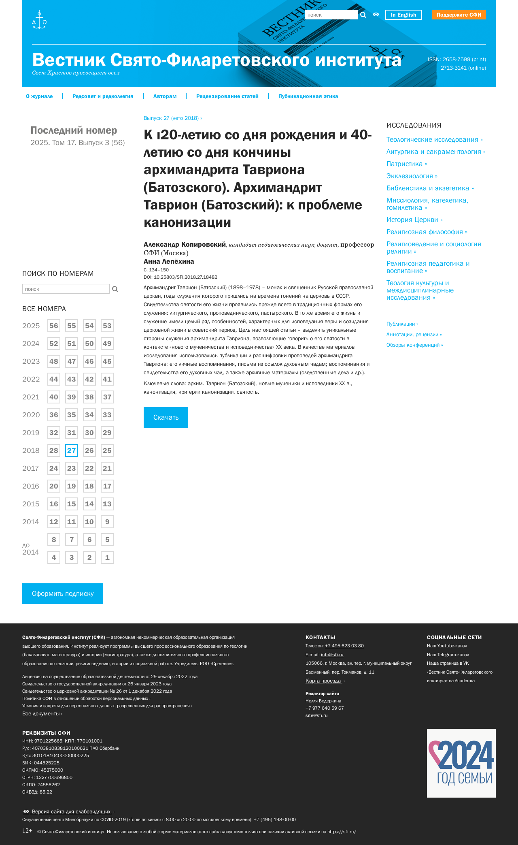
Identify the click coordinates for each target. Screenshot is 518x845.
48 (53, 361)
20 (53, 486)
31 (71, 433)
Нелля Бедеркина (323, 701)
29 (107, 433)
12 (53, 522)
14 (89, 504)
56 (53, 326)
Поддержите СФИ (459, 14)
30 (89, 433)
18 (89, 486)
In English (403, 14)
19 (71, 486)
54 (89, 326)
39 (71, 397)
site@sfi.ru (317, 715)
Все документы (41, 713)
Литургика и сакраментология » (436, 151)
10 (89, 522)
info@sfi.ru (332, 654)
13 (107, 504)
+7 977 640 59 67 (325, 708)
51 (71, 343)
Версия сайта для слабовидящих (71, 811)
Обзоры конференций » (414, 344)
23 (71, 468)
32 (53, 433)
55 (71, 326)
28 (53, 450)
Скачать (165, 417)
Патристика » (406, 164)
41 (107, 379)
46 (89, 361)
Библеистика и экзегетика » (430, 188)
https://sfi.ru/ (341, 831)
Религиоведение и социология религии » (433, 247)
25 (107, 450)
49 (107, 343)
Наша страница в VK (448, 663)
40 (53, 397)
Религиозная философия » (426, 232)
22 (89, 468)
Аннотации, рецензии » (414, 334)
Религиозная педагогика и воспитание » (428, 267)
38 (89, 397)
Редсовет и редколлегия (103, 96)
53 (107, 326)
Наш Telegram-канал (448, 654)
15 (71, 504)
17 (107, 486)
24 (53, 468)
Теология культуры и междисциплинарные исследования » (420, 290)
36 (53, 415)
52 (53, 343)
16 (53, 504)
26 (89, 450)
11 (71, 522)
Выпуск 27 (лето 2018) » (173, 118)
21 (107, 468)
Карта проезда (324, 680)
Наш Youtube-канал (447, 646)
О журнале (39, 96)
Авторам (164, 96)
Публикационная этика (308, 96)
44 (53, 379)
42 (89, 379)
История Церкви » (414, 220)
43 (71, 379)
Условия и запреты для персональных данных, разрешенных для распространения (106, 705)
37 (107, 397)
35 (71, 415)
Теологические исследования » (434, 139)
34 (89, 415)
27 (71, 450)
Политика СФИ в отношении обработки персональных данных (85, 698)
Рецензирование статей (227, 96)
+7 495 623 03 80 (344, 646)
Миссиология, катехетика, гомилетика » (427, 203)
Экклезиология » (411, 176)
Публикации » (402, 323)
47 (72, 361)
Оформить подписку (62, 593)
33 (107, 415)
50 (89, 343)
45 (107, 361)
